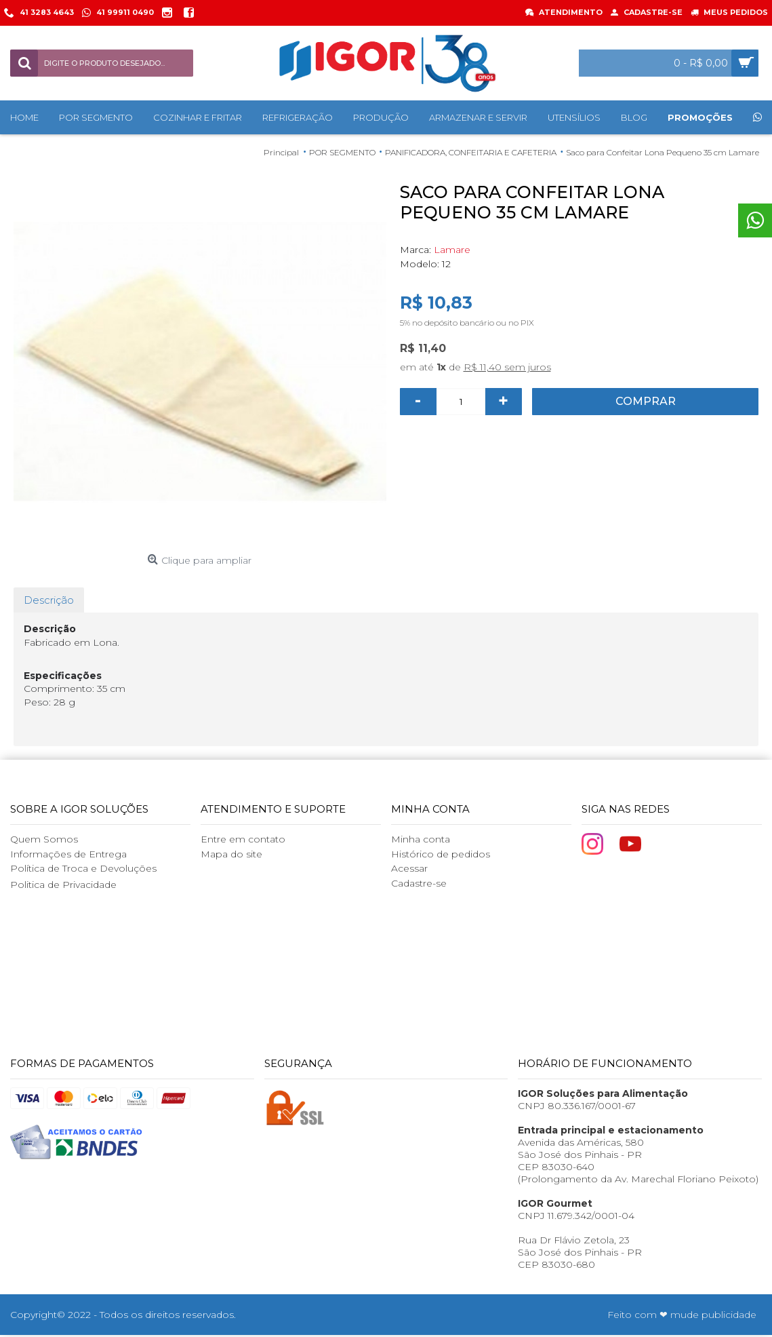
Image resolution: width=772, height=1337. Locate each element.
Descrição (49, 600)
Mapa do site (231, 854)
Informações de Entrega (68, 854)
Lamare (452, 250)
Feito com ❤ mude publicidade (681, 1315)
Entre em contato (243, 839)
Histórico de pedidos (440, 854)
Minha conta (420, 839)
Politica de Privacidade (63, 884)
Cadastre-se (419, 883)
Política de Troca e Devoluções (83, 868)
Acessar (409, 868)
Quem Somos (44, 839)
